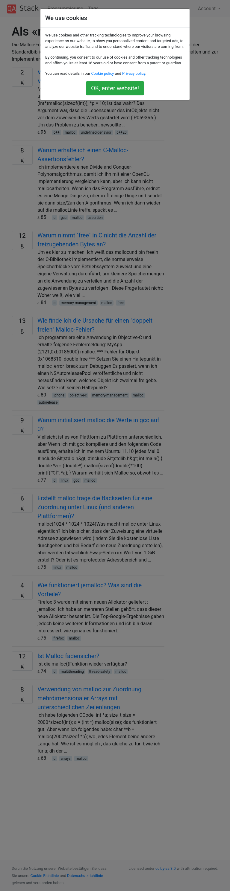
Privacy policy (133, 73)
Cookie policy (102, 73)
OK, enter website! (115, 88)
